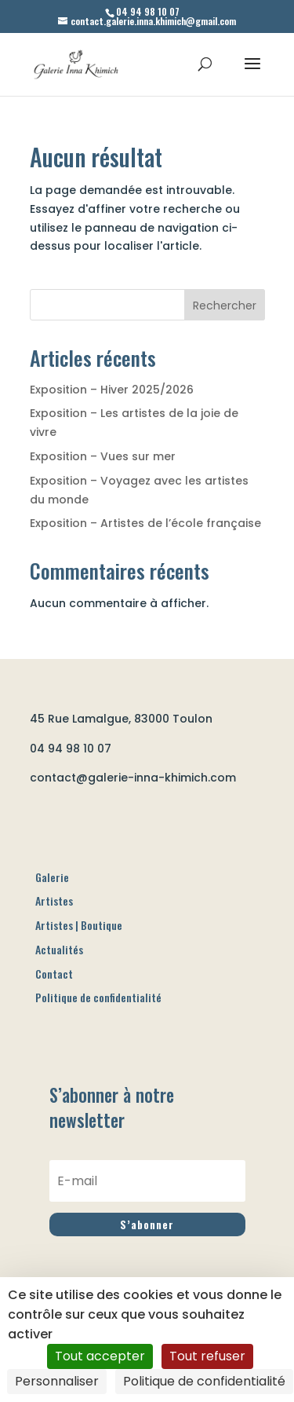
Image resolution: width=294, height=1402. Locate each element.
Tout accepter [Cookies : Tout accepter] (100, 1356)
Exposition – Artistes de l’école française (145, 523)
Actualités (59, 1008)
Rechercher (224, 305)
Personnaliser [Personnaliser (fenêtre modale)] (57, 1381)
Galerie (52, 936)
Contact (54, 1032)
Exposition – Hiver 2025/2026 (112, 389)
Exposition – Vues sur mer (103, 456)
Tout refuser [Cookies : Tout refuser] (207, 1356)
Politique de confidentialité (98, 1057)
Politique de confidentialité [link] (204, 1381)
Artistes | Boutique (78, 984)
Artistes (54, 960)
